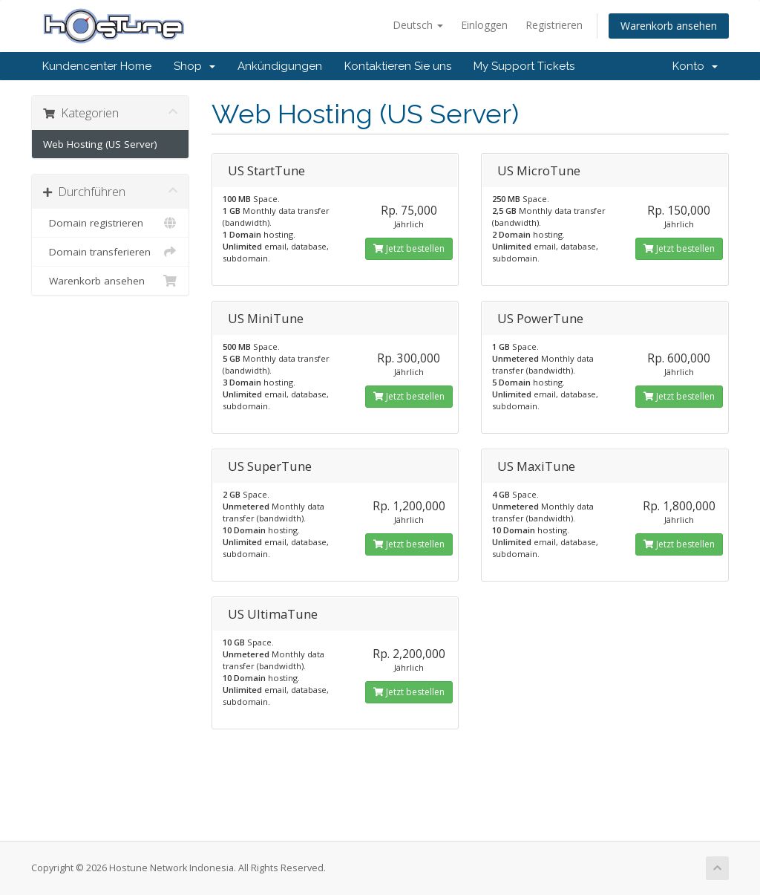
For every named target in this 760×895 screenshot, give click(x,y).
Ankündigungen (280, 66)
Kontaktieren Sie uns (397, 66)
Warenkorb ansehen (668, 26)
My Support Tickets (524, 66)
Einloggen (484, 25)
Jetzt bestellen (409, 248)
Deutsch (418, 25)
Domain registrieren (110, 223)
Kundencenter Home (96, 66)
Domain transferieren (110, 252)
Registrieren (554, 25)
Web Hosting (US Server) (100, 144)
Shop (194, 66)
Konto (695, 66)
